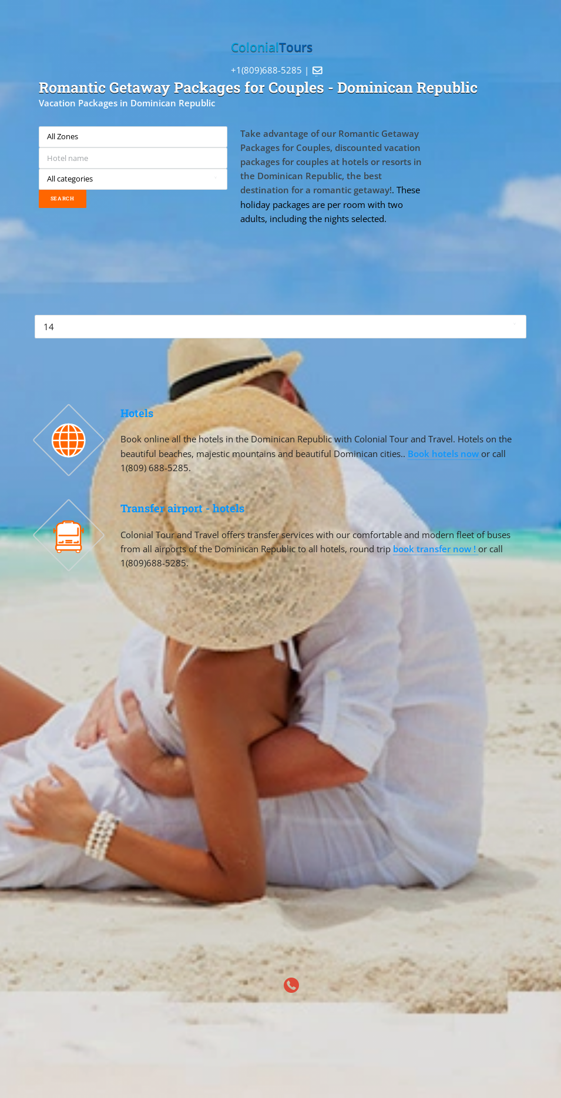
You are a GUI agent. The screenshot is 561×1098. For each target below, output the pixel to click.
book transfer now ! (435, 549)
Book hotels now (444, 453)
